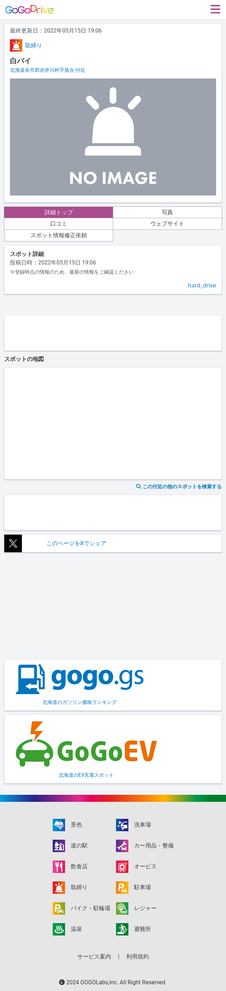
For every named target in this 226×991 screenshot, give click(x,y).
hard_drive (202, 285)
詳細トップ (59, 212)
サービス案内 (94, 956)
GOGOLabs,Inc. (100, 982)
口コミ (58, 223)
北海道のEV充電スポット (86, 748)
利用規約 (137, 956)
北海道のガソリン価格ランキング (79, 684)
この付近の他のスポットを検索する (179, 486)
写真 (167, 212)
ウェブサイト (167, 223)
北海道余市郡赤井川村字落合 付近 (47, 70)
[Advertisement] (113, 333)
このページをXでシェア (76, 543)
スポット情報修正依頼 (58, 235)
